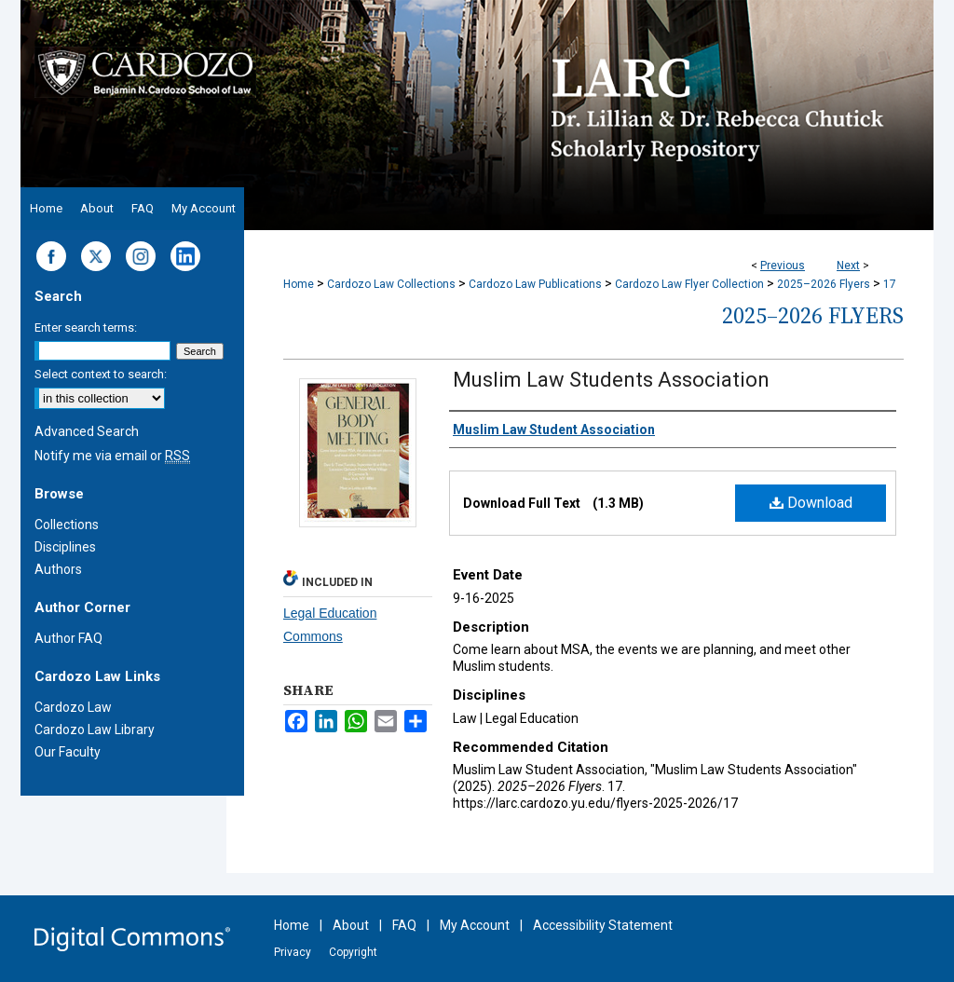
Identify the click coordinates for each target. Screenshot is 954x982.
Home (298, 284)
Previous (782, 265)
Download (811, 502)
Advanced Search (86, 431)
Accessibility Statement (603, 925)
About (351, 925)
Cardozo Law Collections (391, 284)
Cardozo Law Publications (535, 284)
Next (848, 265)
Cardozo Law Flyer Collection (689, 284)
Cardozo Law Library (94, 729)
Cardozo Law (73, 707)
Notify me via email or (112, 455)
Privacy (292, 952)
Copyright (353, 952)
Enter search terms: (85, 327)
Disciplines (65, 546)
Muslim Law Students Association (611, 379)
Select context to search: (100, 374)
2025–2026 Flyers (823, 284)
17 (889, 284)
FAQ (404, 925)
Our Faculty (67, 751)
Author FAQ (68, 638)
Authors (58, 569)
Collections (66, 524)
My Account (475, 925)
